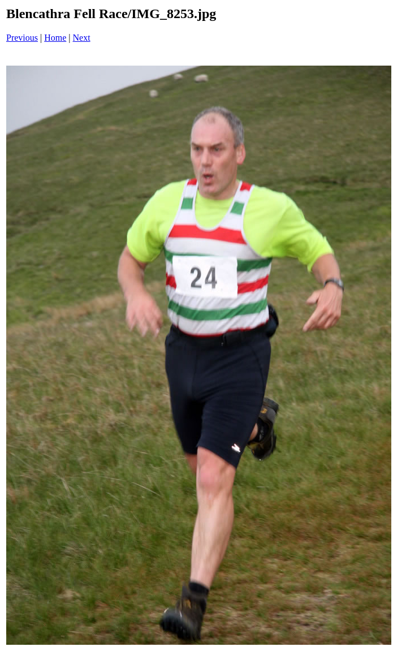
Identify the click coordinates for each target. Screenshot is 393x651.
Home (55, 37)
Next (81, 37)
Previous (22, 37)
